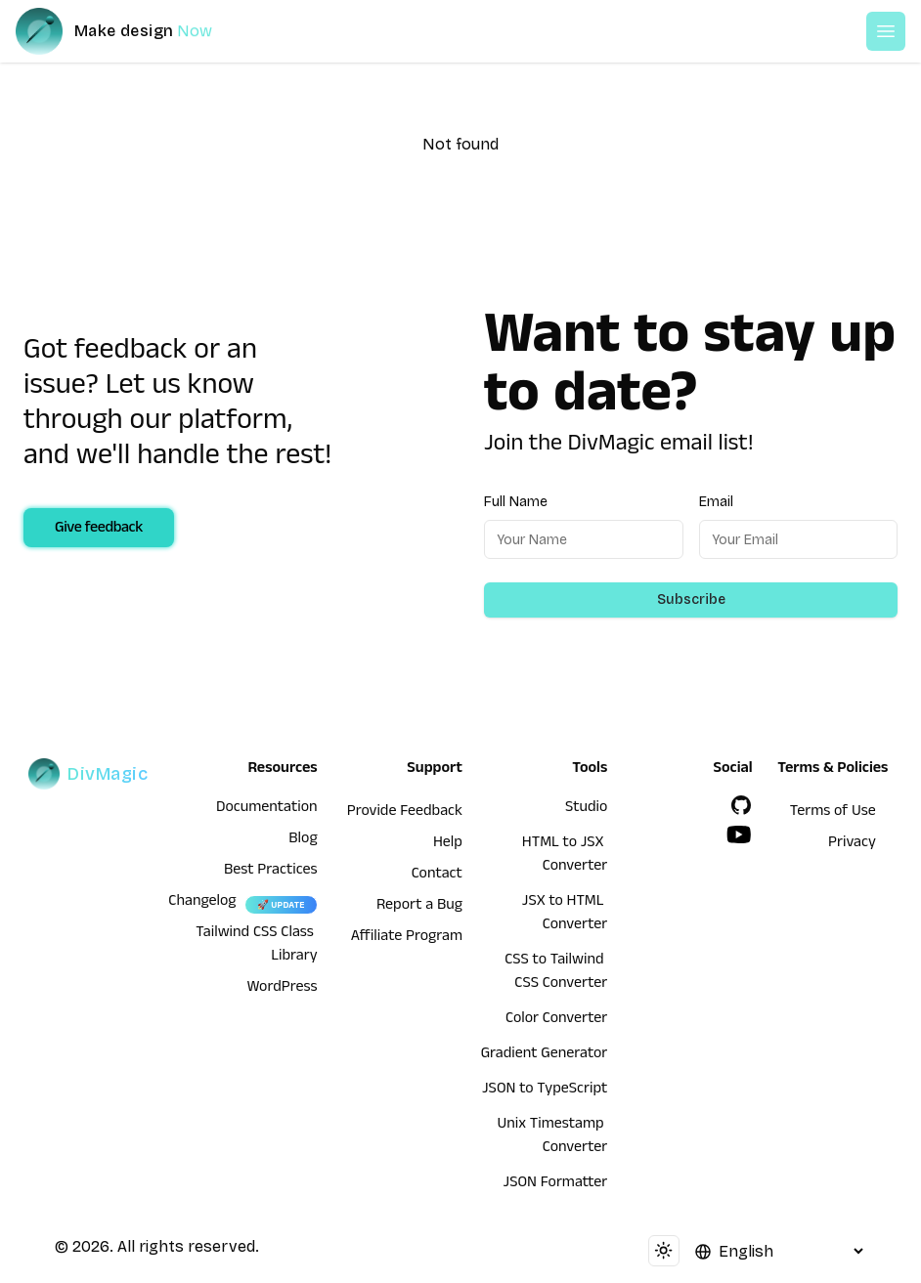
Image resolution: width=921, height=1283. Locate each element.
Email (716, 501)
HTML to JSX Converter (564, 856)
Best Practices (271, 871)
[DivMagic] (133, 31)
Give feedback (99, 529)
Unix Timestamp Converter (553, 1137)
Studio (586, 809)
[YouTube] (739, 834)
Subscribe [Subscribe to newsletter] (691, 599)
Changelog (202, 903)
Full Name (516, 501)
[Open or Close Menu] (885, 31)
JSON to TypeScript (544, 1090)
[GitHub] (741, 805)
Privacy (852, 844)
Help (447, 844)
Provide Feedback (404, 813)
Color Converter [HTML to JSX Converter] (556, 1020)
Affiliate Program (406, 938)
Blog (302, 840)
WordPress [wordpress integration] (282, 989)
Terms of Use (833, 813)
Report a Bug (419, 907)
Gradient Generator (544, 1055)
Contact (437, 875)
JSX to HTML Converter (564, 914)
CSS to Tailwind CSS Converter (555, 973)
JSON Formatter (556, 1184)
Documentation (267, 809)
